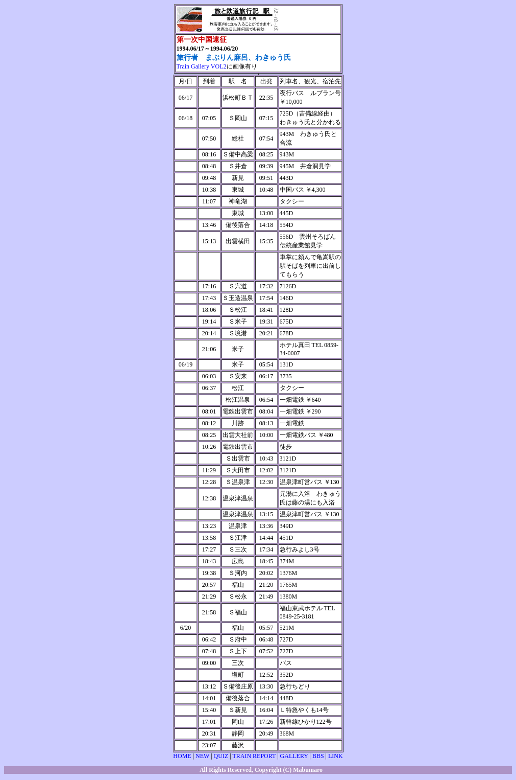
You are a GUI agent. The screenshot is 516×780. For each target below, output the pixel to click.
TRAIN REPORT (254, 756)
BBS (318, 756)
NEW (202, 756)
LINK (335, 756)
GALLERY (294, 756)
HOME (182, 756)
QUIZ (221, 756)
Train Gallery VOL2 (202, 66)
